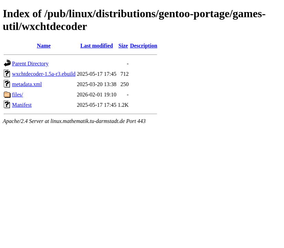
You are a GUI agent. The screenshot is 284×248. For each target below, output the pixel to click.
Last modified (96, 46)
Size (123, 46)
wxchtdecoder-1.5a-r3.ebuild (44, 74)
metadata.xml (27, 84)
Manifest (22, 105)
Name (44, 46)
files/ (17, 94)
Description (143, 46)
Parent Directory (30, 63)
